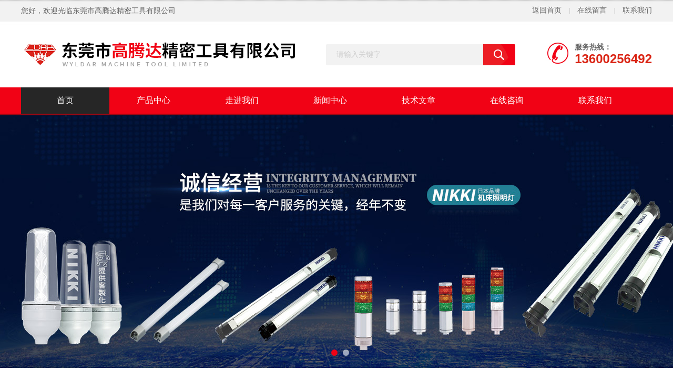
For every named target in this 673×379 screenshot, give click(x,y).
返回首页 (547, 10)
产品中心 (153, 100)
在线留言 (592, 10)
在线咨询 (507, 100)
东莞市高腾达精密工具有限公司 (124, 11)
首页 (65, 100)
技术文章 (418, 100)
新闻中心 (330, 100)
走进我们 (242, 100)
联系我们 (637, 10)
